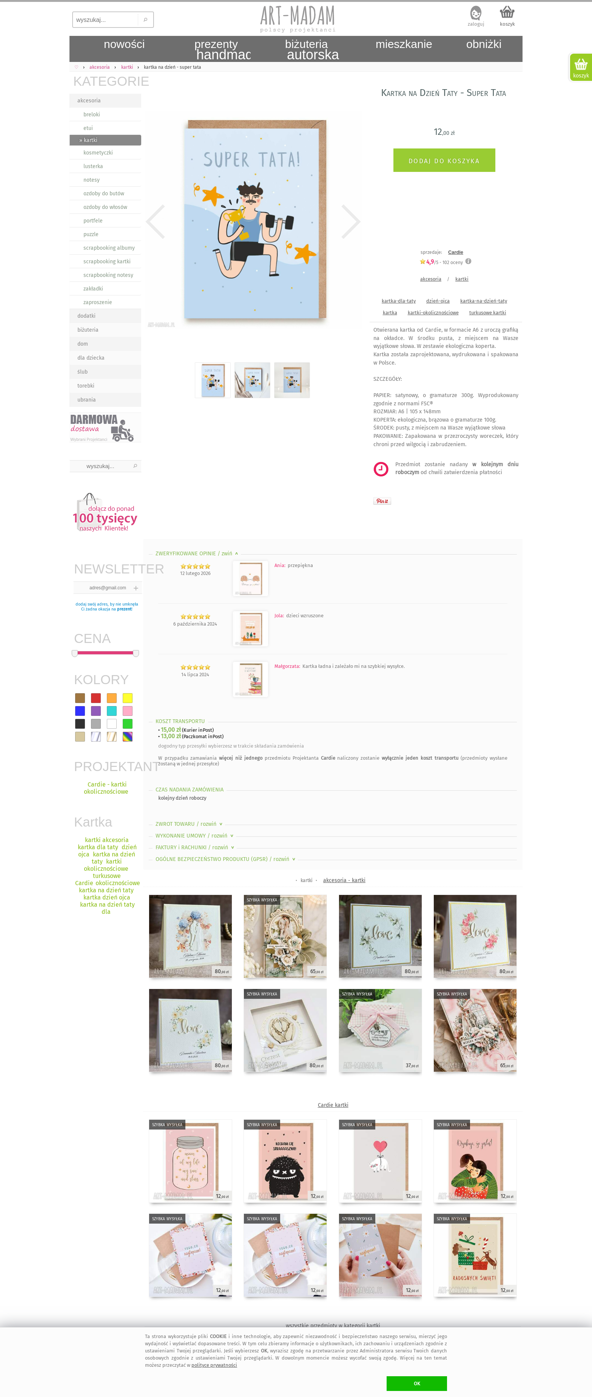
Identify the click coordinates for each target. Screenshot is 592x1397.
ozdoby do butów (103, 193)
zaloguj (476, 24)
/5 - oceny (441, 262)
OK (417, 1383)
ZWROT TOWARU (190, 824)
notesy (91, 180)
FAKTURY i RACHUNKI (196, 847)
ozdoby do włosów (105, 207)
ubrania (86, 400)
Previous (155, 222)
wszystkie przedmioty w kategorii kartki (333, 1326)
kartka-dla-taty (399, 301)
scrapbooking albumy (109, 248)
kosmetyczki (98, 153)
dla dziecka (91, 358)
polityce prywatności (214, 1365)
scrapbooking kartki (107, 261)
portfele (93, 221)
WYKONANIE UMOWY (195, 836)
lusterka (93, 166)
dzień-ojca (438, 301)
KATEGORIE (107, 81)
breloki (91, 114)
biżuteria (88, 330)
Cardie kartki (333, 1105)
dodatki (86, 316)
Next (350, 222)
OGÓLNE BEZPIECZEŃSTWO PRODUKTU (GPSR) (226, 859)
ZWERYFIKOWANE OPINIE (198, 553)
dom (82, 344)
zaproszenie (97, 302)
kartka (390, 312)
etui (88, 128)
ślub (82, 372)
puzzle (91, 234)
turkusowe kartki (487, 312)
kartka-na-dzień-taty (483, 301)
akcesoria (89, 100)
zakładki (93, 289)
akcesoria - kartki (344, 880)
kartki (462, 279)
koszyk (507, 24)
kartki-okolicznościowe (433, 312)
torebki (85, 386)
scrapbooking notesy (108, 275)
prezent (124, 609)
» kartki (88, 140)
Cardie (455, 252)
